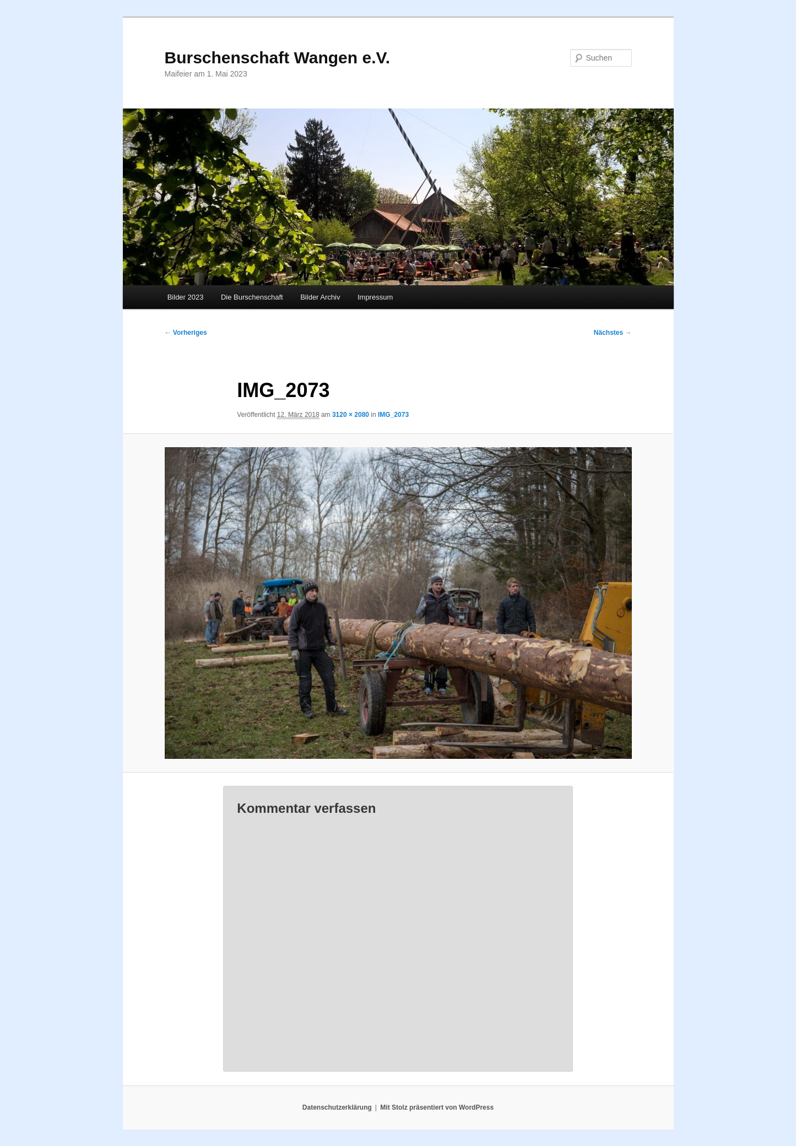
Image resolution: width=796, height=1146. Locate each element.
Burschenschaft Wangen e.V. (278, 57)
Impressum (375, 297)
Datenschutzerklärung (337, 1107)
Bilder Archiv (320, 297)
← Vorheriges (186, 332)
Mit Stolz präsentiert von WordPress (437, 1107)
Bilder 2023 (185, 297)
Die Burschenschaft (252, 297)
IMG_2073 (393, 415)
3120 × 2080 (350, 415)
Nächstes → (613, 332)
